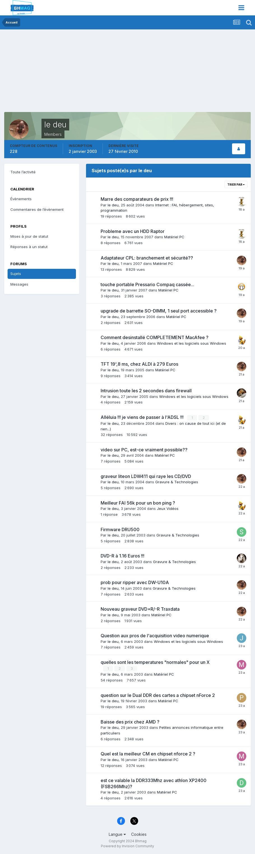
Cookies (139, 833)
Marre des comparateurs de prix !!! (137, 199)
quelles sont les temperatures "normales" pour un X (155, 662)
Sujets (15, 273)
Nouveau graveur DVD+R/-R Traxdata (140, 609)
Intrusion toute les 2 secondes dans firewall (146, 390)
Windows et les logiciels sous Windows (191, 343)
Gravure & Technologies (176, 482)
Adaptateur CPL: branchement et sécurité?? (147, 258)
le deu (113, 205)
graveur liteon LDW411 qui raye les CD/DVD (146, 476)
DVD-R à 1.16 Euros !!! (122, 556)
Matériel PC (174, 237)
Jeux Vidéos (167, 508)
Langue (117, 833)
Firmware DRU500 (120, 529)
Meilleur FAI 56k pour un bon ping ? (138, 502)
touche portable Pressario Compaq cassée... (147, 284)
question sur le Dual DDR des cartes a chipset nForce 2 (158, 694)
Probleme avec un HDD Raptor (132, 231)
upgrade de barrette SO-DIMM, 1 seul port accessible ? (159, 311)
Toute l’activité (23, 172)
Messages (19, 284)
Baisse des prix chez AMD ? (130, 721)
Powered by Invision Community (127, 846)
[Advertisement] (69, 73)
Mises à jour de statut (29, 236)
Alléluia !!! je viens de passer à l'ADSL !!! (143, 417)
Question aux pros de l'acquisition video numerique (155, 635)
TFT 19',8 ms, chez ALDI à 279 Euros (139, 364)
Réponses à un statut (29, 246)
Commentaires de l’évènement (37, 209)
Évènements (21, 199)
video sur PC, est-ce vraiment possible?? (144, 449)
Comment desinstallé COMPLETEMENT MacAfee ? (154, 337)
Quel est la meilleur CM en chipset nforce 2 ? (148, 753)
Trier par (236, 184)
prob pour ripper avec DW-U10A (135, 582)
